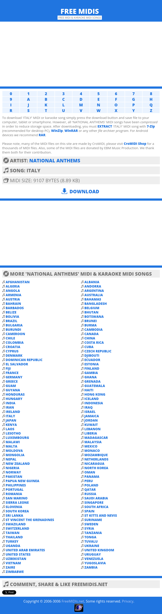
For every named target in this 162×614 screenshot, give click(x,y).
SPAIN (89, 511)
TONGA (90, 537)
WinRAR (71, 130)
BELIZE (11, 312)
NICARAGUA (94, 463)
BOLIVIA (12, 316)
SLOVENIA (14, 507)
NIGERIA (12, 468)
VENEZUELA (93, 558)
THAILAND (14, 537)
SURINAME (93, 520)
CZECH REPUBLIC (97, 351)
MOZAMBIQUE (96, 455)
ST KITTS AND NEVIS (100, 515)
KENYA (11, 424)
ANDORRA (92, 286)
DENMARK (14, 355)
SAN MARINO (16, 498)
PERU (88, 481)
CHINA (89, 338)
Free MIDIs (80, 11)
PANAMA (91, 476)
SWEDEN (91, 524)
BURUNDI (13, 329)
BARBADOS (15, 308)
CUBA (88, 347)
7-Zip (151, 126)
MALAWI (13, 442)
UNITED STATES (18, 554)
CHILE (10, 338)
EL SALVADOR (17, 364)
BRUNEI (90, 321)
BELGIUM (91, 308)
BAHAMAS (92, 299)
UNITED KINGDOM (99, 550)
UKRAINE (91, 546)
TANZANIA (93, 533)
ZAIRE (10, 567)
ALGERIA (13, 286)
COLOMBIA (15, 342)
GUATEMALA (94, 386)
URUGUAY (92, 554)
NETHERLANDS (96, 459)
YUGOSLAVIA (95, 563)
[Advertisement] (81, 54)
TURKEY (12, 541)
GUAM (11, 386)
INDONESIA (93, 403)
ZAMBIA (91, 567)
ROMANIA (14, 494)
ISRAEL (90, 411)
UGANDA (13, 546)
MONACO (92, 450)
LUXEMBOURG (17, 437)
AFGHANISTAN (18, 282)
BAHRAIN (13, 303)
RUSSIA (90, 494)
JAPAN (11, 420)
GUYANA (13, 390)
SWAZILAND (16, 524)
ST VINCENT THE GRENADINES (30, 520)
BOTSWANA (94, 316)
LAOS (10, 429)
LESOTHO (13, 433)
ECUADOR (92, 360)
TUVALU (91, 541)
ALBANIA (91, 282)
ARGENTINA (94, 290)
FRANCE (12, 373)
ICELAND (91, 399)
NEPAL (11, 459)
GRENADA (92, 381)
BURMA (90, 325)
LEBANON (92, 429)
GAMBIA (91, 373)
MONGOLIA (15, 455)
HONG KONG (94, 394)
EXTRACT (105, 126)
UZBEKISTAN (16, 558)
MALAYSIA (93, 442)
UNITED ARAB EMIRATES (25, 550)
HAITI (88, 390)
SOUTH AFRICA (96, 507)
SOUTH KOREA (17, 511)
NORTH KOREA (96, 468)
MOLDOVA (14, 450)
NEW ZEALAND (18, 463)
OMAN (89, 472)
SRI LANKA (14, 515)
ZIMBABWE (15, 571)
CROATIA (13, 347)
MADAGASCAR (96, 437)
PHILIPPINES (16, 485)
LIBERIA (90, 433)
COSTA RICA (94, 342)
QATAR (90, 489)
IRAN (10, 407)
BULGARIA (14, 325)
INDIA (10, 403)
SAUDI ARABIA (96, 498)
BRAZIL (11, 321)
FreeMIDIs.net (73, 601)
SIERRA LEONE (17, 502)
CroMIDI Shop (135, 143)
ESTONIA (91, 364)
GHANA (90, 377)
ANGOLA (13, 290)
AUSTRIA (13, 299)
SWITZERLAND (17, 528)
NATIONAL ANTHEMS (54, 160)
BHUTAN (91, 312)
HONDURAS (15, 394)
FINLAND (91, 368)
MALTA (11, 446)
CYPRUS (12, 351)
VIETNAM (13, 563)
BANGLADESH (95, 303)
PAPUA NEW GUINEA (22, 481)
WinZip (57, 130)
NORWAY (13, 472)
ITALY (10, 416)
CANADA (91, 334)
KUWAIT (91, 424)
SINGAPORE (93, 502)
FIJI (8, 368)
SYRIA (89, 528)
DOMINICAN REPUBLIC (24, 360)
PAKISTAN (14, 476)
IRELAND (13, 411)
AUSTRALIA (93, 295)
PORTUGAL (15, 489)
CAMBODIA (93, 329)
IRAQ (88, 407)
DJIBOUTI (91, 355)
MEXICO (91, 446)
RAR (42, 135)
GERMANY (14, 377)
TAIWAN (12, 533)
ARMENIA (13, 295)
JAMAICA (91, 416)
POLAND (91, 485)
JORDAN (91, 420)
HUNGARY (14, 399)
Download (84, 191)
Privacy (127, 601)
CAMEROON (15, 334)
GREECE (12, 381)
